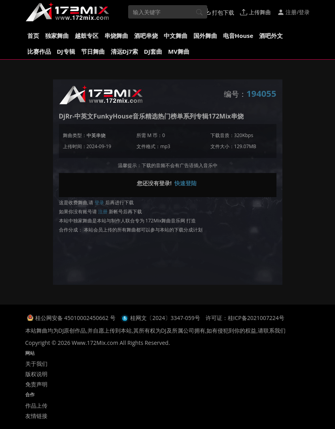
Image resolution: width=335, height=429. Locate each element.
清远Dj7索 (124, 51)
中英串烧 (96, 135)
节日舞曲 (93, 51)
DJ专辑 (66, 51)
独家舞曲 (57, 36)
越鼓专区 (86, 36)
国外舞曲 (205, 36)
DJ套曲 (153, 51)
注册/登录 (293, 12)
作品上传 (36, 405)
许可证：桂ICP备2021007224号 (245, 318)
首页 (33, 36)
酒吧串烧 (146, 36)
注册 (103, 211)
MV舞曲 (178, 51)
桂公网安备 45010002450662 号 (76, 318)
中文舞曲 (175, 36)
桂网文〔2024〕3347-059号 (165, 318)
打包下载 (219, 12)
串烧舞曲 (116, 36)
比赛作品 (39, 51)
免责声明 (36, 384)
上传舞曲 (255, 12)
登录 (99, 202)
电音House (238, 36)
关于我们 (36, 363)
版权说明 (36, 374)
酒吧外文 (271, 36)
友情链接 (36, 416)
